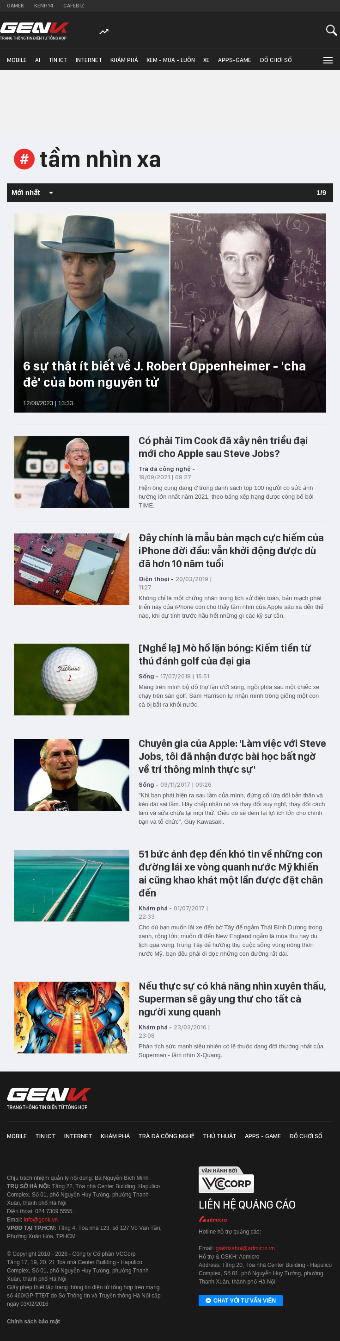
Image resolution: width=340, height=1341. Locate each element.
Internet (89, 59)
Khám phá (124, 59)
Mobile (17, 59)
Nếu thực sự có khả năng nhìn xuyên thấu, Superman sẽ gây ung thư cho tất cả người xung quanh (232, 999)
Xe (206, 59)
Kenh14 (43, 5)
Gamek (15, 5)
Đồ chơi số (276, 59)
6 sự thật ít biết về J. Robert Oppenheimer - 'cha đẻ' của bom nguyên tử (164, 374)
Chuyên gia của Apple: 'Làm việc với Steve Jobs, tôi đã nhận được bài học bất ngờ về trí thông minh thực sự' (232, 756)
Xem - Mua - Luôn (170, 59)
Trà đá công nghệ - (167, 468)
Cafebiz (73, 5)
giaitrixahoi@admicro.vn (245, 1248)
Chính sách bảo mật (33, 1321)
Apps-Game (234, 59)
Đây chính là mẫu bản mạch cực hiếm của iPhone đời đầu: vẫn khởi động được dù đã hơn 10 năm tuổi (231, 551)
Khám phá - (155, 908)
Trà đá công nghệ (166, 1136)
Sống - (148, 676)
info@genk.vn (41, 1219)
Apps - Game (263, 1136)
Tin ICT (58, 59)
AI (37, 59)
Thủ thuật (220, 1136)
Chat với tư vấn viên (241, 1301)
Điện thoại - (156, 579)
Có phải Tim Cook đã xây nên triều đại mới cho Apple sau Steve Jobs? (223, 446)
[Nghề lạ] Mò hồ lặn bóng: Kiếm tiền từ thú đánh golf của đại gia (225, 654)
